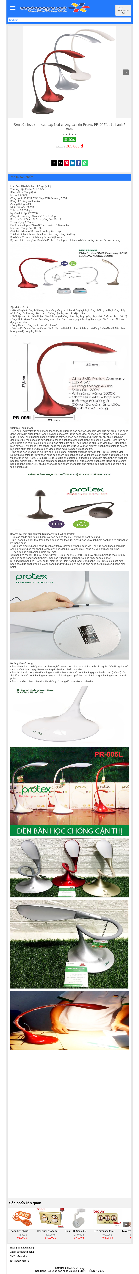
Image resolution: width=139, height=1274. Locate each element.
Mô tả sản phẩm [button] (22, 177)
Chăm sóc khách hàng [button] (22, 1251)
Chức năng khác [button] (19, 1256)
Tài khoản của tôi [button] (20, 1260)
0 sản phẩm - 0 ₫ (123, 10)
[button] (12, 8)
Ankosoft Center (77, 1268)
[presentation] (126, 1224)
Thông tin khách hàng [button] (22, 1247)
